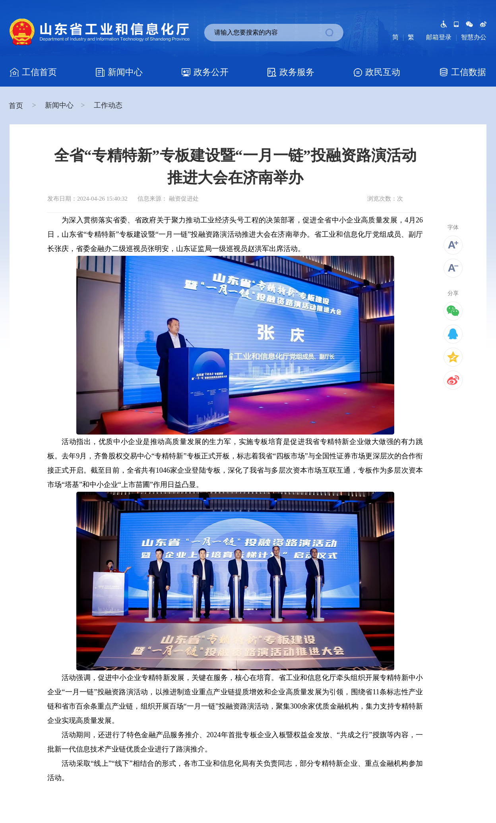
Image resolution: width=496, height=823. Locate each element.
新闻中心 (59, 105)
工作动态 (108, 105)
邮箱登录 (438, 37)
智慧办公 (473, 37)
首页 (17, 106)
